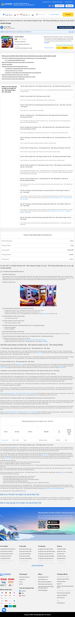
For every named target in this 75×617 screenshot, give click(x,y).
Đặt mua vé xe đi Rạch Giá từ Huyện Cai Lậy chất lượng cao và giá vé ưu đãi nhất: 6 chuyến (29, 56)
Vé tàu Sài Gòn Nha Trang (25, 549)
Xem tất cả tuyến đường (37, 565)
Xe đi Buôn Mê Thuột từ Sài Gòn (7, 549)
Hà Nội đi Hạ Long (61, 551)
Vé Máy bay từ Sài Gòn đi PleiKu (45, 560)
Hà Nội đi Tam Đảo (61, 556)
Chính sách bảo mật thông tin (44, 581)
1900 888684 (45, 341)
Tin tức (20, 581)
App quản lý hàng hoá (62, 595)
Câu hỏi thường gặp (42, 590)
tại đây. (24, 490)
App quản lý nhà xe (61, 581)
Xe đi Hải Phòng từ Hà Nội (6, 560)
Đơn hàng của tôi (47, 2)
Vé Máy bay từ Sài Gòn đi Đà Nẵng (46, 556)
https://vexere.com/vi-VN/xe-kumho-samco (36, 339)
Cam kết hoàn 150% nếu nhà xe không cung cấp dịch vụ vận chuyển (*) (23, 4)
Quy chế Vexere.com (43, 579)
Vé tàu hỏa (22, 546)
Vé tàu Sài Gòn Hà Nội (24, 556)
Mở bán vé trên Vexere (57, 2)
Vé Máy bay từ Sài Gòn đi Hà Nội (45, 553)
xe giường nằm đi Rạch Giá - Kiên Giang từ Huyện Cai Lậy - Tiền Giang (20, 412)
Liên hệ (21, 584)
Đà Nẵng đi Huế (60, 560)
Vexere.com (38, 352)
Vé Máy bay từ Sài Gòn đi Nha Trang (46, 551)
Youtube (23, 595)
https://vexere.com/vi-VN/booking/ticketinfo (54, 488)
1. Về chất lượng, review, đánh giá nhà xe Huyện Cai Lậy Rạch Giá (20, 68)
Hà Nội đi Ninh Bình (61, 549)
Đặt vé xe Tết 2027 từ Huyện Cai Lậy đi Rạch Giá (13, 78)
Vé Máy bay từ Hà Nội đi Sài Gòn (45, 549)
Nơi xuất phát (7, 13)
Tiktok (22, 593)
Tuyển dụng (22, 579)
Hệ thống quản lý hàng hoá (64, 590)
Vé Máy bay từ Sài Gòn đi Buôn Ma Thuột (46, 564)
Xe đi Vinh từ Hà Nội (5, 563)
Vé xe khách (4, 546)
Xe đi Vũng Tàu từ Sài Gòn (6, 551)
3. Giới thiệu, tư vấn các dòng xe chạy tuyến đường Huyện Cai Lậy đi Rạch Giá (23, 72)
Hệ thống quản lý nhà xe (63, 576)
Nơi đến (24, 13)
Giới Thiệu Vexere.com (24, 577)
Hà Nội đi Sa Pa (60, 553)
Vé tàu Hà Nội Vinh (23, 563)
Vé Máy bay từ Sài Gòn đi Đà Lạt (45, 558)
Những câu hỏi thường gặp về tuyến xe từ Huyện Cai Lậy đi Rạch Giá (18, 62)
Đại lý (58, 600)
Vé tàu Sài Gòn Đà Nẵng (24, 553)
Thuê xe (59, 546)
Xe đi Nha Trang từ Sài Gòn (6, 553)
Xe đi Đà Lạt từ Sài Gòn (5, 556)
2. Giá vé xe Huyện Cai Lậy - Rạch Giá (13, 70)
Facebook (23, 590)
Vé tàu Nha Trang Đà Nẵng (25, 558)
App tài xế (59, 583)
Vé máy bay (41, 546)
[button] (47, 86)
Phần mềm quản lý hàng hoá (63, 593)
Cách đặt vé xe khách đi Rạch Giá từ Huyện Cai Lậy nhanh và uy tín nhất (18, 76)
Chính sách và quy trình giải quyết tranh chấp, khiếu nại (46, 587)
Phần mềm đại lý (61, 597)
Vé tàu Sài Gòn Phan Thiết (25, 551)
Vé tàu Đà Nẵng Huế (24, 560)
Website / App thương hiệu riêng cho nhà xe (65, 587)
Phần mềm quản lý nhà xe (63, 579)
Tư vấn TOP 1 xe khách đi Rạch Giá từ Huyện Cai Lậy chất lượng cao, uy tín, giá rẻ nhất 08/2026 (24, 58)
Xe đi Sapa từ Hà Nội (5, 558)
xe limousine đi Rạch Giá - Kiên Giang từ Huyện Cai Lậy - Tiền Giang (19, 393)
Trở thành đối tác (69, 2)
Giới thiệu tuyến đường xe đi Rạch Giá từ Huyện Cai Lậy (15, 66)
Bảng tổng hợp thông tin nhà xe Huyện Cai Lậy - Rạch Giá (15, 74)
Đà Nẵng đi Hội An (61, 558)
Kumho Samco (46, 313)
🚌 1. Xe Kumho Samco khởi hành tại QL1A (15, 60)
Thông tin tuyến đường (7, 64)
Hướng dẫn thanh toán (43, 577)
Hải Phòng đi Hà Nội (61, 563)
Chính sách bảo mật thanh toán (45, 584)
